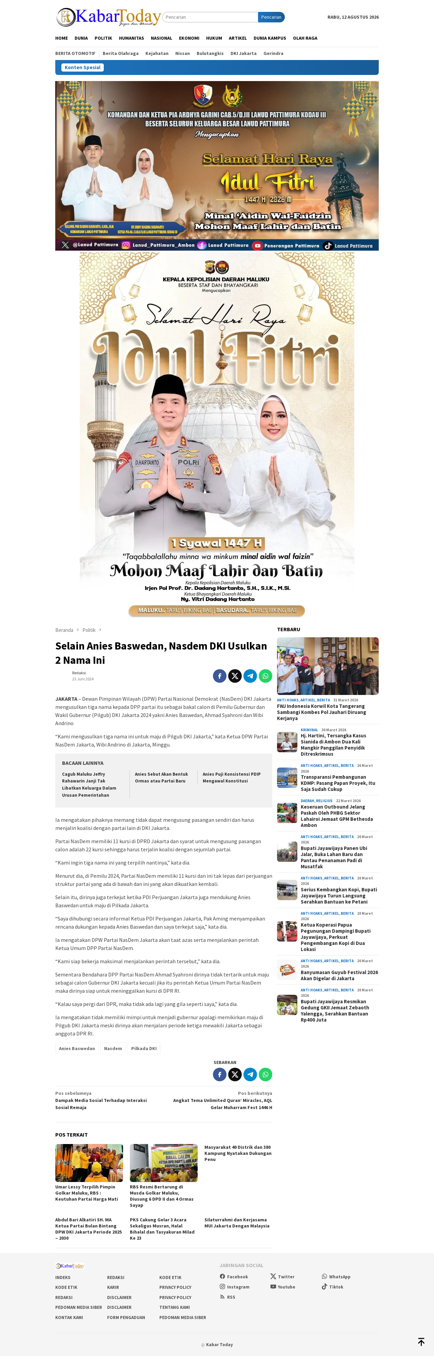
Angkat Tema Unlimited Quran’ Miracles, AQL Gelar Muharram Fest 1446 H (220, 1100)
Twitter (282, 1277)
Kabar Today (219, 1345)
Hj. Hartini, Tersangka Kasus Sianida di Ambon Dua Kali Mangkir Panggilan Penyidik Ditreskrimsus (333, 745)
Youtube (282, 1287)
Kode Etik (170, 1277)
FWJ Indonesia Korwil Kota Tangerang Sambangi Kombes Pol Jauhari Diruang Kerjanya (321, 712)
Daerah (307, 800)
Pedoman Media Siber (78, 1307)
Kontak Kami (69, 1317)
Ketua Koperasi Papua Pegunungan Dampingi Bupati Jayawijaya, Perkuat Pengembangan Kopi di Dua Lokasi (336, 937)
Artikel (307, 700)
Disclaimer (119, 1297)
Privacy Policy (175, 1287)
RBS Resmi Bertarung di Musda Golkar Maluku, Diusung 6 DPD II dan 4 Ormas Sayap (162, 1196)
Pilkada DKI (144, 1048)
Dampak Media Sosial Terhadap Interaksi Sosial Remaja (107, 1100)
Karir (113, 1287)
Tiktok (332, 1287)
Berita (323, 700)
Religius (324, 800)
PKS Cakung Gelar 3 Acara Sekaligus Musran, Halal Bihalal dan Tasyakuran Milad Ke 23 (162, 1229)
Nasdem (113, 1048)
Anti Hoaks (288, 700)
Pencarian (271, 17)
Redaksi (115, 1277)
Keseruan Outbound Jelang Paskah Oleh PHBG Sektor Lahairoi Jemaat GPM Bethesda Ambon (337, 816)
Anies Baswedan (77, 1048)
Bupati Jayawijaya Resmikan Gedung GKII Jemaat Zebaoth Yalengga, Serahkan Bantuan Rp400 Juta (335, 1011)
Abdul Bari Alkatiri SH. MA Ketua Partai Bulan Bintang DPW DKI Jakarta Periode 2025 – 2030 (88, 1229)
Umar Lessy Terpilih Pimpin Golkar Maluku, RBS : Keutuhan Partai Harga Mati (86, 1193)
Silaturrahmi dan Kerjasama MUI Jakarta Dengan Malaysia (237, 1223)
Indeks (63, 1277)
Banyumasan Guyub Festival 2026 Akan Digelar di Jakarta (339, 975)
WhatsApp (336, 1277)
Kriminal (309, 730)
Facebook (233, 1277)
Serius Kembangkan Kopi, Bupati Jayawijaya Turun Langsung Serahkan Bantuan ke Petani (339, 896)
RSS (227, 1297)
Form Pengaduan (126, 1317)
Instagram (234, 1287)
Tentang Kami (174, 1307)
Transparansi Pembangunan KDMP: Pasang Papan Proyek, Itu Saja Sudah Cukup (338, 783)
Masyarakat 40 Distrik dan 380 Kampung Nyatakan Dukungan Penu (238, 1153)
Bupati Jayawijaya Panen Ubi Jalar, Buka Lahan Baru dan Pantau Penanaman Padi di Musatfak (334, 857)
